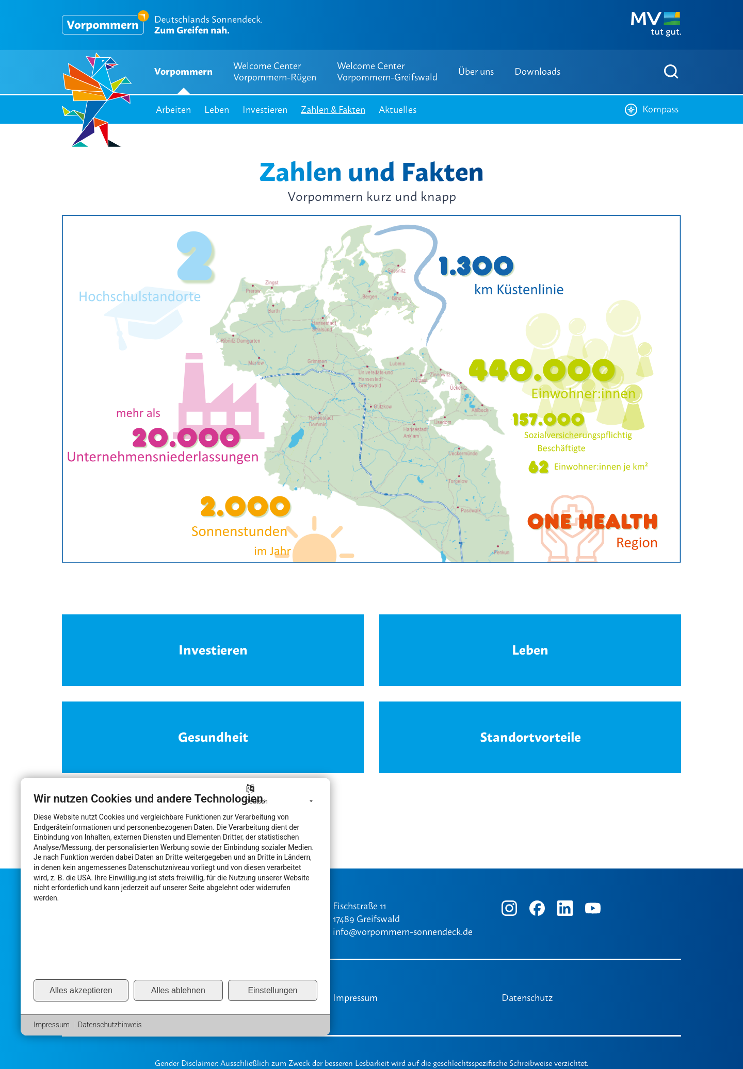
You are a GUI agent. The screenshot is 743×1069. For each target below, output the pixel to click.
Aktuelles (397, 109)
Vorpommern (183, 71)
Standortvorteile (530, 737)
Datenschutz (527, 997)
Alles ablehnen (178, 990)
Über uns (476, 71)
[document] (175, 885)
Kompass (652, 109)
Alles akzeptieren (81, 990)
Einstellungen (272, 990)
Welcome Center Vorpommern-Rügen (274, 71)
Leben (216, 109)
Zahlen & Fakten (333, 109)
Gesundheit (213, 737)
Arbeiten (173, 109)
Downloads (537, 71)
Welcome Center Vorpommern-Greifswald (387, 71)
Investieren (265, 109)
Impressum (355, 997)
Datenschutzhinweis (110, 1025)
